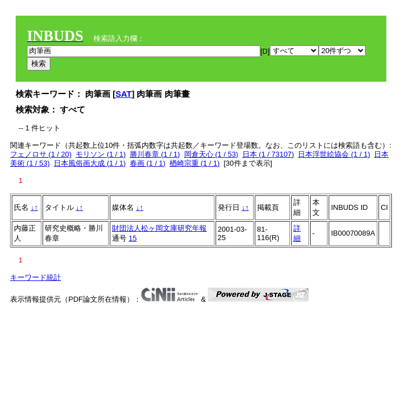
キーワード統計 (35, 277)
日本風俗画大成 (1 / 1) (90, 163)
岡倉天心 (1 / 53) (211, 154)
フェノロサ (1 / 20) (41, 154)
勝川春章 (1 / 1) (155, 154)
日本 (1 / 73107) (268, 154)
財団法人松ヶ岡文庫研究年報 (159, 228)
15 (133, 238)
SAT (123, 94)
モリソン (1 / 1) (101, 154)
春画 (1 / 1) (148, 163)
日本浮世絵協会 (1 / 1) (334, 154)
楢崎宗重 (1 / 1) (195, 163)
